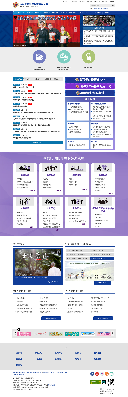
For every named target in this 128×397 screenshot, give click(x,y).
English (111, 1)
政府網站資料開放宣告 (34, 372)
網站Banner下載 (62, 372)
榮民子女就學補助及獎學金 (51, 224)
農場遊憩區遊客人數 (98, 258)
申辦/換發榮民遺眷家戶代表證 (78, 112)
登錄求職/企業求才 (75, 129)
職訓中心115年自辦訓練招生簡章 (23, 100)
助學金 (100, 8)
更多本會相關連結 (50, 318)
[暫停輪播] (15, 17)
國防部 (69, 308)
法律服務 (58, 359)
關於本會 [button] (21, 13)
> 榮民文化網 (43, 301)
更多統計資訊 (102, 283)
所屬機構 (97, 359)
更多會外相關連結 (102, 318)
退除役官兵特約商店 (90, 86)
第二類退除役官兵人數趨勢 (76, 254)
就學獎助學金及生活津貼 (25, 182)
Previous (16, 29)
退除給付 (105, 8)
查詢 (113, 5)
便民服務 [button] (55, 13)
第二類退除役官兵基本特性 (100, 254)
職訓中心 (72, 179)
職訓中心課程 (73, 182)
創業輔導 (46, 182)
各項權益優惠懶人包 (90, 80)
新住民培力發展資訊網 (98, 301)
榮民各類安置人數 (97, 250)
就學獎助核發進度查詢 (100, 132)
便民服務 (97, 353)
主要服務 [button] (64, 13)
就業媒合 (46, 179)
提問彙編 (98, 223)
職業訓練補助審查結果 (100, 118)
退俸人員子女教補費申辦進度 (102, 116)
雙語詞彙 (104, 1)
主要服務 (19, 359)
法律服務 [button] (81, 13)
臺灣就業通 (94, 312)
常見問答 (82, 1)
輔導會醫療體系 (100, 179)
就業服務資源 (47, 185)
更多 (31, 190)
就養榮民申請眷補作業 (24, 218)
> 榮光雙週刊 (19, 301)
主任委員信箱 (73, 1)
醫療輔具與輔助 (100, 188)
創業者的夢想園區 (75, 132)
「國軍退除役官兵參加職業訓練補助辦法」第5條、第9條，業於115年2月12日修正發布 (38, 93)
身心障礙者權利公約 (97, 305)
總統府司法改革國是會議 (75, 312)
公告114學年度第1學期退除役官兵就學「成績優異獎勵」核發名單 (34, 119)
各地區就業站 (47, 188)
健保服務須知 (99, 182)
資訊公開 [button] (89, 13)
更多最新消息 (37, 142)
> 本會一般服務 (43, 298)
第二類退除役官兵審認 (50, 215)
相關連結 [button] (106, 13)
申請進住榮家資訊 (22, 215)
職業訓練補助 (73, 185)
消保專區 (89, 1)
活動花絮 (98, 217)
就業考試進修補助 (22, 188)
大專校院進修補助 (22, 185)
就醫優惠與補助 (100, 185)
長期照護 (98, 190)
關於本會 (19, 353)
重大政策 (38, 13)
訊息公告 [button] (30, 13)
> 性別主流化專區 (44, 312)
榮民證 (45, 212)
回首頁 (65, 1)
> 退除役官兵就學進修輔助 (23, 312)
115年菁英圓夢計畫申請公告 (22, 138)
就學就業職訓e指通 (90, 93)
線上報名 (98, 226)
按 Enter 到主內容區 (8, 1)
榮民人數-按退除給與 (74, 250)
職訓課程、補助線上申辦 (77, 145)
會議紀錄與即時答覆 (101, 220)
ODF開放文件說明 (49, 372)
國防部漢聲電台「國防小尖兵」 (101, 298)
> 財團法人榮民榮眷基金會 (23, 308)
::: (13, 12)
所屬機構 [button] (98, 13)
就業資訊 (48, 79)
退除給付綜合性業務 (75, 212)
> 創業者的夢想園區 (21, 305)
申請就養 (20, 212)
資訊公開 (77, 359)
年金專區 (47, 13)
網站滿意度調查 (19, 374)
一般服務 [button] (72, 13)
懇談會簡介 (98, 214)
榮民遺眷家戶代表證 (49, 218)
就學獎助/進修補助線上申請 (101, 127)
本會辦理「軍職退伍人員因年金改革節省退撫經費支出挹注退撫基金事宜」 (36, 131)
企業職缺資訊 (73, 127)
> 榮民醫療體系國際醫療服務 (48, 305)
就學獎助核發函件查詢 (100, 129)
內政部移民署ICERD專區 (75, 301)
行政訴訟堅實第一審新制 (75, 305)
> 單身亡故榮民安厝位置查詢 (48, 308)
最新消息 (18, 79)
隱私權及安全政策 (19, 372)
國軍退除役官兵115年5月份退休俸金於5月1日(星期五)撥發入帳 (33, 112)
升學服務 (20, 179)
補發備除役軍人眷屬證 (76, 109)
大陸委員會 (71, 298)
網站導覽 (97, 1)
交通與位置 (51, 385)
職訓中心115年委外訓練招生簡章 (23, 87)
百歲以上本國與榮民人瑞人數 (77, 258)
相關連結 (19, 365)
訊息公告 (38, 353)
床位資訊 (20, 224)
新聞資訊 (38, 79)
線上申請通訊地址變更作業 (51, 227)
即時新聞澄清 (28, 79)
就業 (95, 8)
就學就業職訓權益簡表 (20, 106)
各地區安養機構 (22, 221)
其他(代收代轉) (73, 218)
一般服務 (38, 359)
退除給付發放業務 (74, 215)
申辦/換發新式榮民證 (75, 107)
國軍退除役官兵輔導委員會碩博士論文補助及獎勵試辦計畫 (31, 125)
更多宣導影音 (52, 282)
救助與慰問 (46, 221)
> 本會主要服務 (20, 298)
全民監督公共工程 (96, 308)
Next (75, 29)
